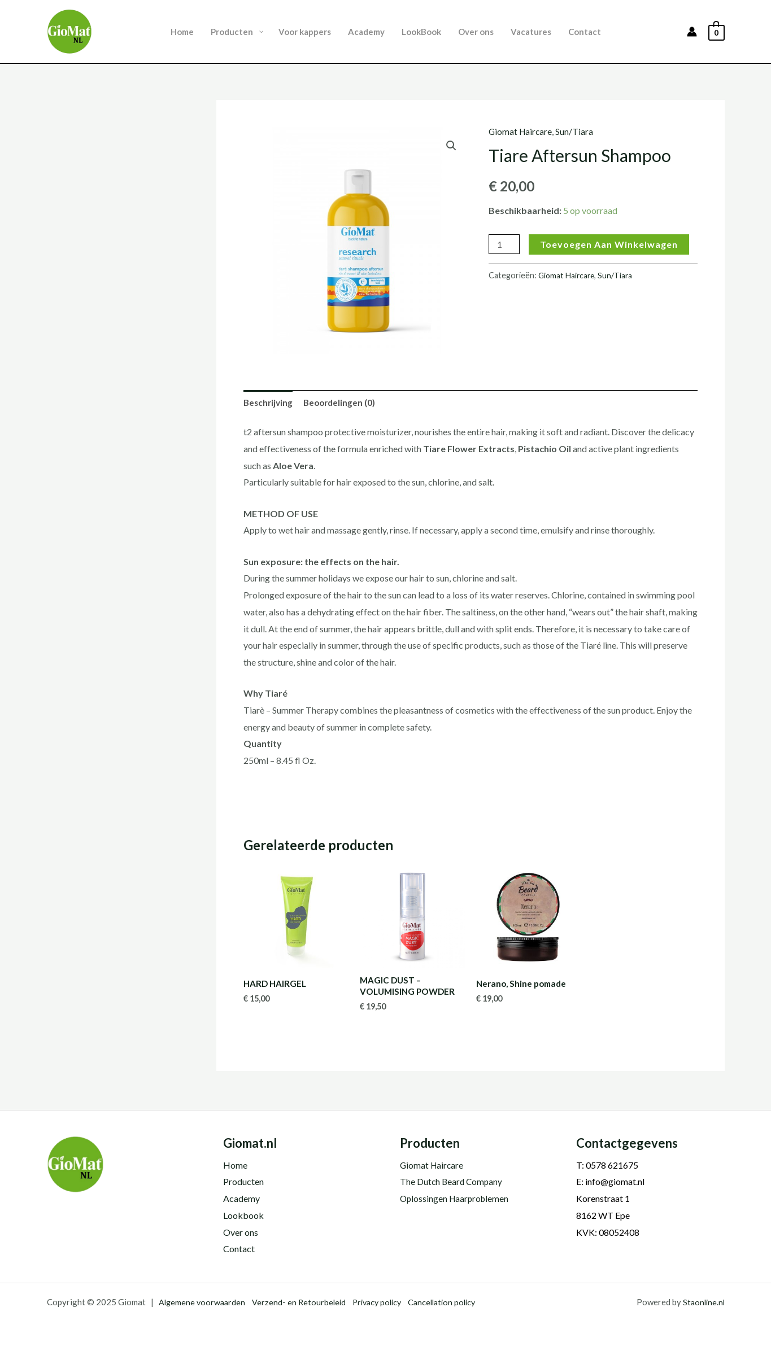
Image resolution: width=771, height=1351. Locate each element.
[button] (451, 146)
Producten (243, 1182)
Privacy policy (383, 1302)
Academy (241, 1198)
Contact (239, 1248)
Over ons (240, 1232)
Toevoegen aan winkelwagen (610, 244)
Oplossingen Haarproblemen (456, 1198)
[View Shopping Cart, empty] (716, 31)
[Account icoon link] (692, 32)
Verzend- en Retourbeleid (302, 1302)
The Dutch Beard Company (452, 1182)
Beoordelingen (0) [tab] (343, 402)
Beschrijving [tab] (269, 402)
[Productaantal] (505, 244)
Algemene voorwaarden (203, 1302)
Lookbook (243, 1215)
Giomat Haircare (521, 131)
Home (235, 1165)
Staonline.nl (703, 1302)
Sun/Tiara (576, 131)
